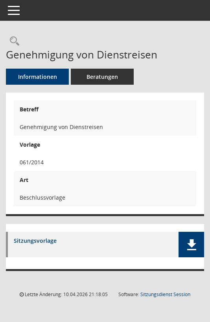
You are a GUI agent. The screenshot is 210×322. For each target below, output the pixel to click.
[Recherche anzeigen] (12, 41)
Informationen (37, 76)
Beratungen (102, 76)
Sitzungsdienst (165, 294)
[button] (191, 244)
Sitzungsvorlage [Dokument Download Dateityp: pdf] (35, 241)
